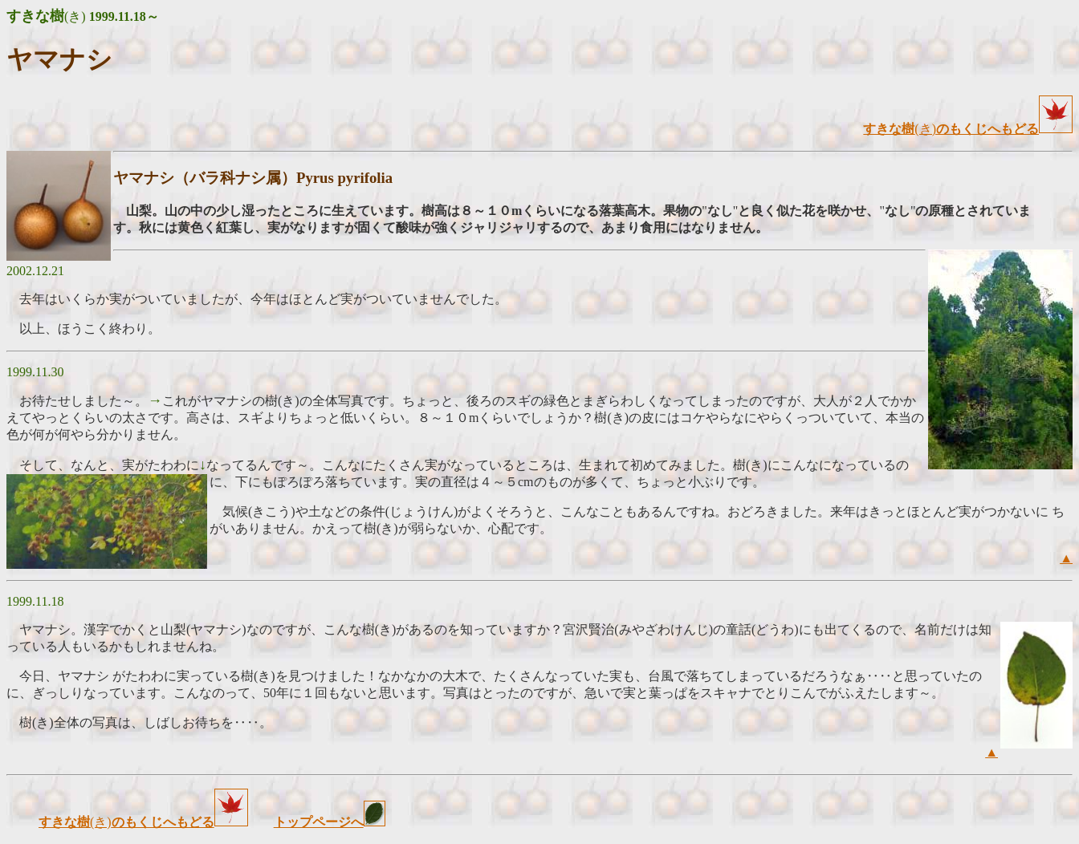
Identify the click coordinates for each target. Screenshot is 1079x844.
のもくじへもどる (1004, 129)
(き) (899, 129)
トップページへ (319, 822)
